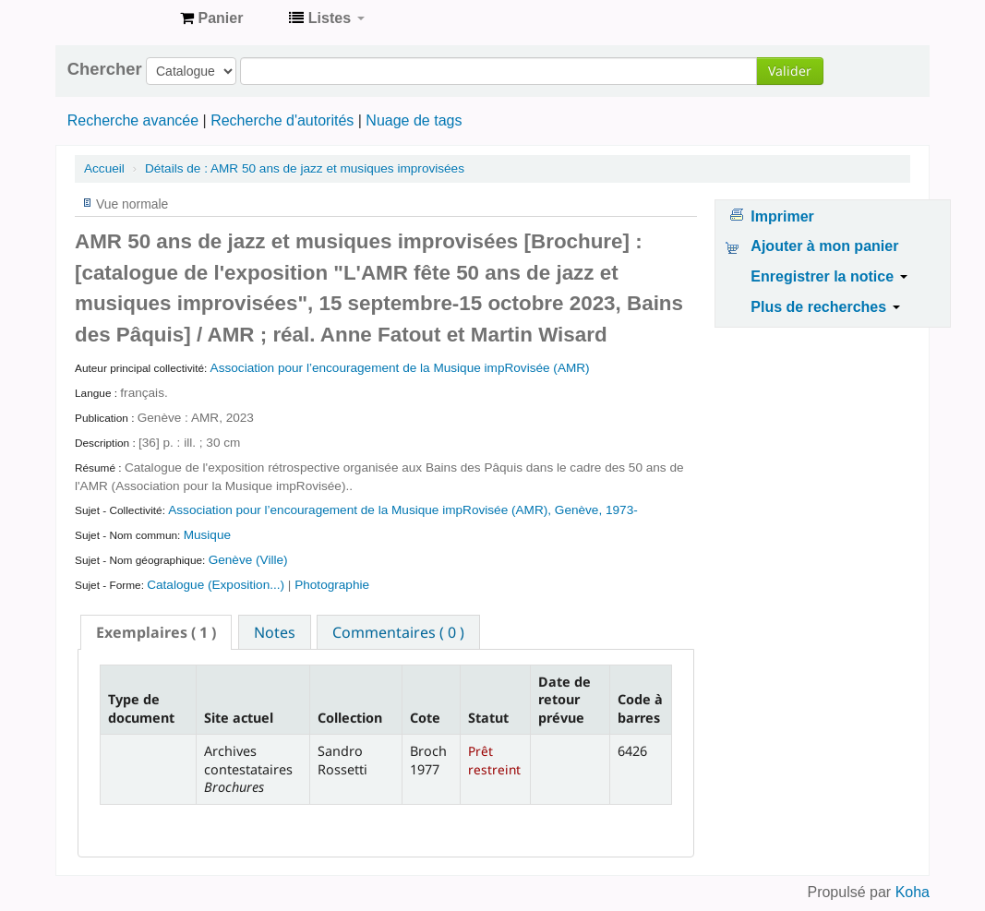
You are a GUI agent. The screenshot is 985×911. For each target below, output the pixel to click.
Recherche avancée (132, 120)
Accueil (104, 168)
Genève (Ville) (248, 560)
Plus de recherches (825, 307)
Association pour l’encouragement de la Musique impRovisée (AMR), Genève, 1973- (403, 510)
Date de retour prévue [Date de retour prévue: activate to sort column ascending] (564, 699)
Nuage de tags (414, 120)
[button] (211, 18)
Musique (207, 535)
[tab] (156, 632)
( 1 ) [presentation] (156, 632)
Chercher (104, 69)
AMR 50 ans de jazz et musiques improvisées (304, 168)
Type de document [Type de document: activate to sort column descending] (141, 707)
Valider (789, 70)
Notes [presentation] (274, 632)
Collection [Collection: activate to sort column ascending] (350, 717)
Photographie (331, 585)
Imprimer (782, 216)
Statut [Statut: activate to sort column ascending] (488, 717)
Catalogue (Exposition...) (217, 585)
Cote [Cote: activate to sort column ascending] (425, 717)
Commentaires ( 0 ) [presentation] (398, 632)
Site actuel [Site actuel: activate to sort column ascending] (238, 717)
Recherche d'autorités (282, 120)
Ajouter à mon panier (824, 246)
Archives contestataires (120, 18)
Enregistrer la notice (829, 276)
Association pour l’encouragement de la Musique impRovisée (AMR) (400, 368)
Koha (912, 892)
